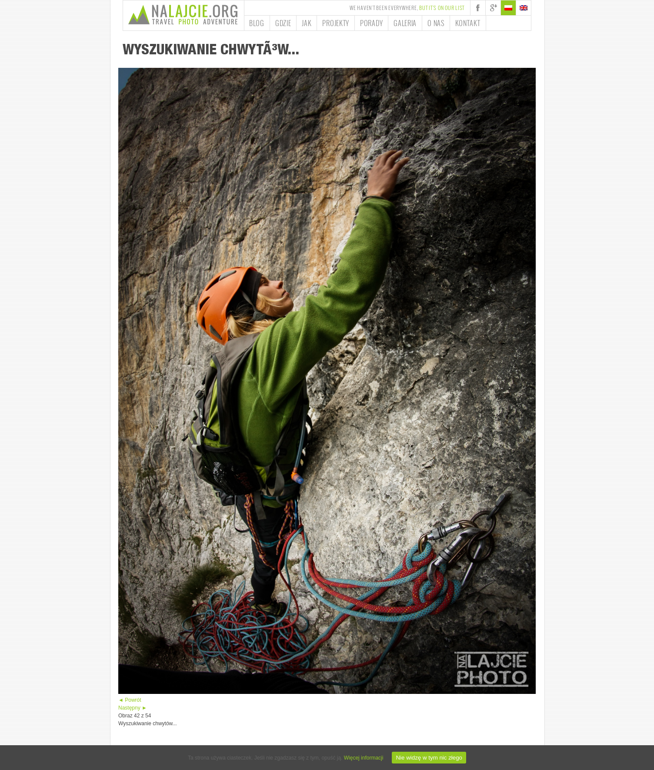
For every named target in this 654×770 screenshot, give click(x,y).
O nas (435, 23)
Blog (256, 23)
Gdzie (283, 23)
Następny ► (132, 708)
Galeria (405, 23)
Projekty (335, 23)
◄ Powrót (129, 700)
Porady (371, 23)
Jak (306, 23)
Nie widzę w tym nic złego (429, 757)
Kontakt (467, 23)
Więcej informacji (364, 758)
